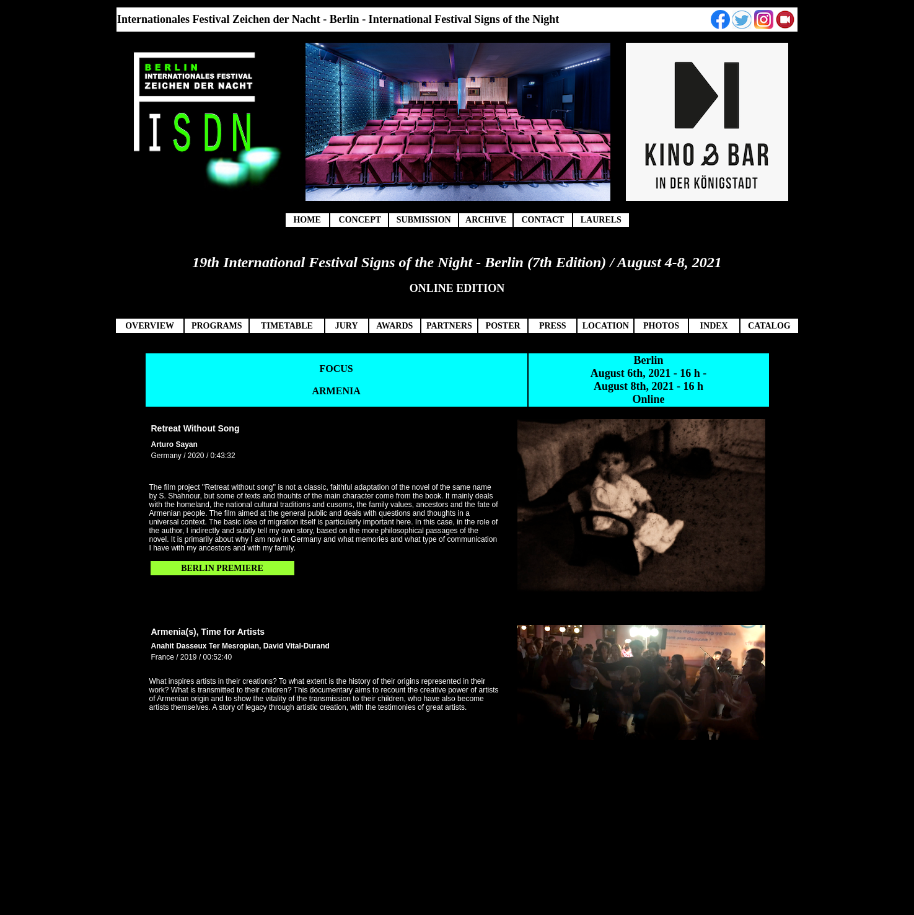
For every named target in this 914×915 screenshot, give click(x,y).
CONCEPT (360, 219)
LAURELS (601, 219)
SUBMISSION (424, 219)
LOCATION (605, 325)
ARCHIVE (485, 219)
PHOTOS (661, 325)
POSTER (503, 325)
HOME (306, 219)
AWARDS (394, 325)
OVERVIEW (149, 325)
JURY (346, 325)
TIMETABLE (287, 325)
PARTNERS (449, 325)
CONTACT (542, 219)
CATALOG (769, 325)
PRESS (552, 325)
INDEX (714, 325)
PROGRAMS (216, 325)
